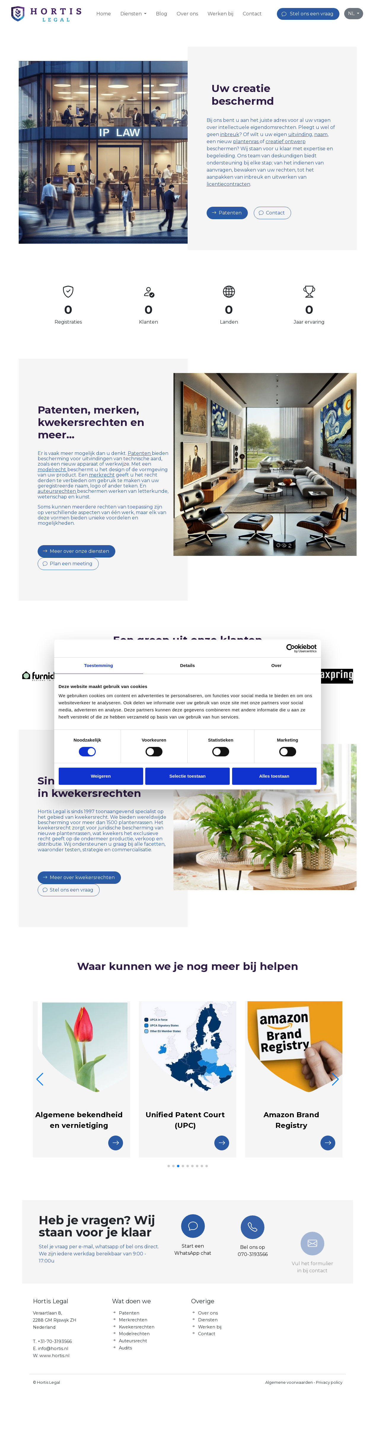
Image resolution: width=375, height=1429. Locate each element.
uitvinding (300, 134)
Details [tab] (187, 665)
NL (352, 13)
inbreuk (229, 134)
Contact (252, 14)
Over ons (187, 14)
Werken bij (220, 14)
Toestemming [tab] (98, 665)
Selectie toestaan (187, 776)
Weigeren (101, 776)
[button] (168, 1166)
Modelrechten (134, 1339)
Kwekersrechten (136, 1332)
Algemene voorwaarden (289, 1388)
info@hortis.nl (53, 1354)
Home (103, 14)
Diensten (208, 1325)
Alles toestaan (274, 776)
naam (321, 134)
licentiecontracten (228, 184)
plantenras (246, 141)
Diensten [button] (131, 14)
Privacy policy (329, 1388)
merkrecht (96, 475)
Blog (161, 14)
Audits (125, 1353)
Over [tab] (276, 665)
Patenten (134, 453)
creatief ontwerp (286, 141)
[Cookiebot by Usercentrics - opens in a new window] (291, 648)
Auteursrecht (133, 1346)
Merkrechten (133, 1325)
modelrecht (46, 469)
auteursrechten (51, 491)
